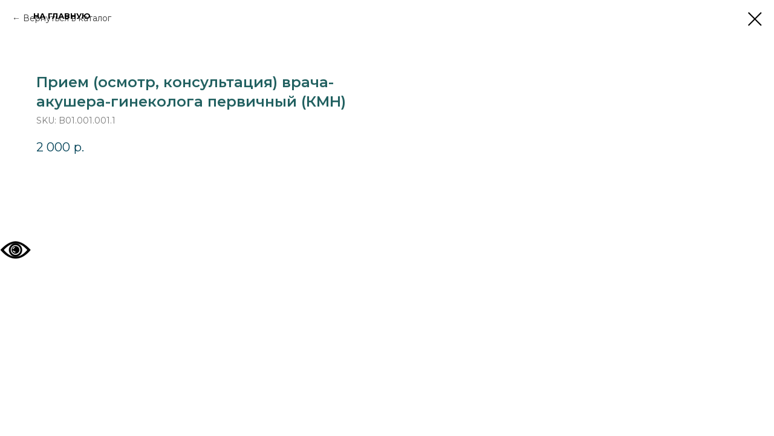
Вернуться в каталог (67, 18)
